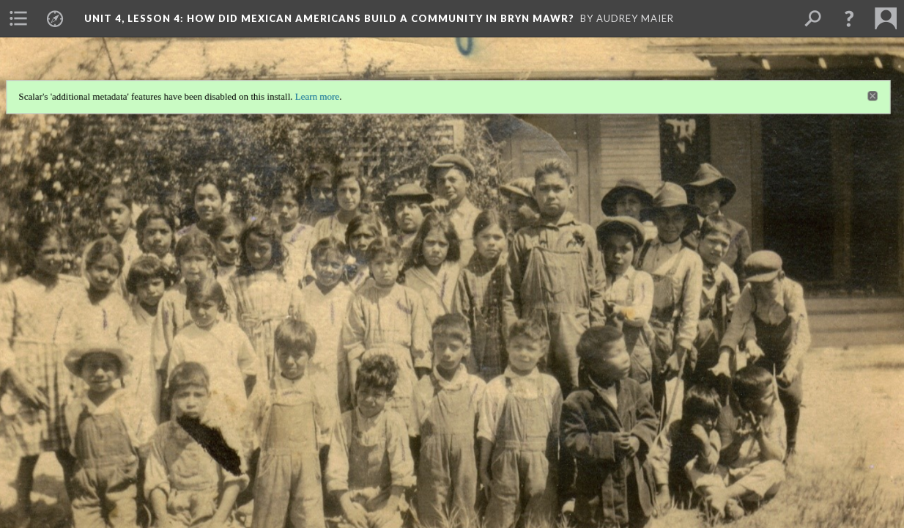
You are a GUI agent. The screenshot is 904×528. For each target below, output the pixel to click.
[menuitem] (18, 18)
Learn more (315, 92)
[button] (849, 18)
